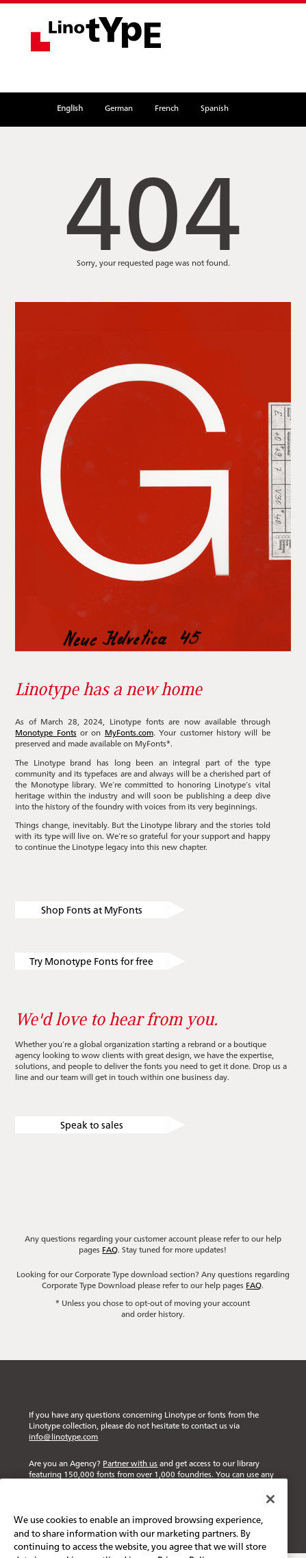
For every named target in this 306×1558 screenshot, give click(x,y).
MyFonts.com (129, 732)
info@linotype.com (63, 1436)
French (167, 107)
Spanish (215, 107)
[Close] (270, 1511)
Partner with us (130, 1462)
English (70, 107)
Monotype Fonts (45, 732)
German (119, 107)
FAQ (110, 1249)
